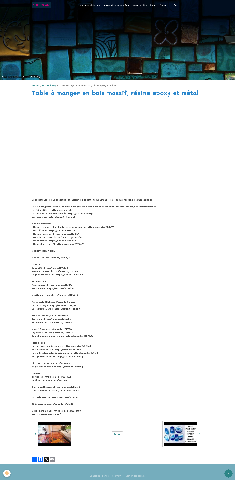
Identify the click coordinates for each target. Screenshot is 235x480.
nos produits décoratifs (115, 5)
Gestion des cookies (135, 475)
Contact (163, 5)
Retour (117, 434)
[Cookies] (7, 473)
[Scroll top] (228, 473)
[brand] (41, 5)
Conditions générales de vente (106, 475)
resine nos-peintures (88, 5)
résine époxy (49, 85)
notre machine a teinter (144, 5)
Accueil (35, 85)
